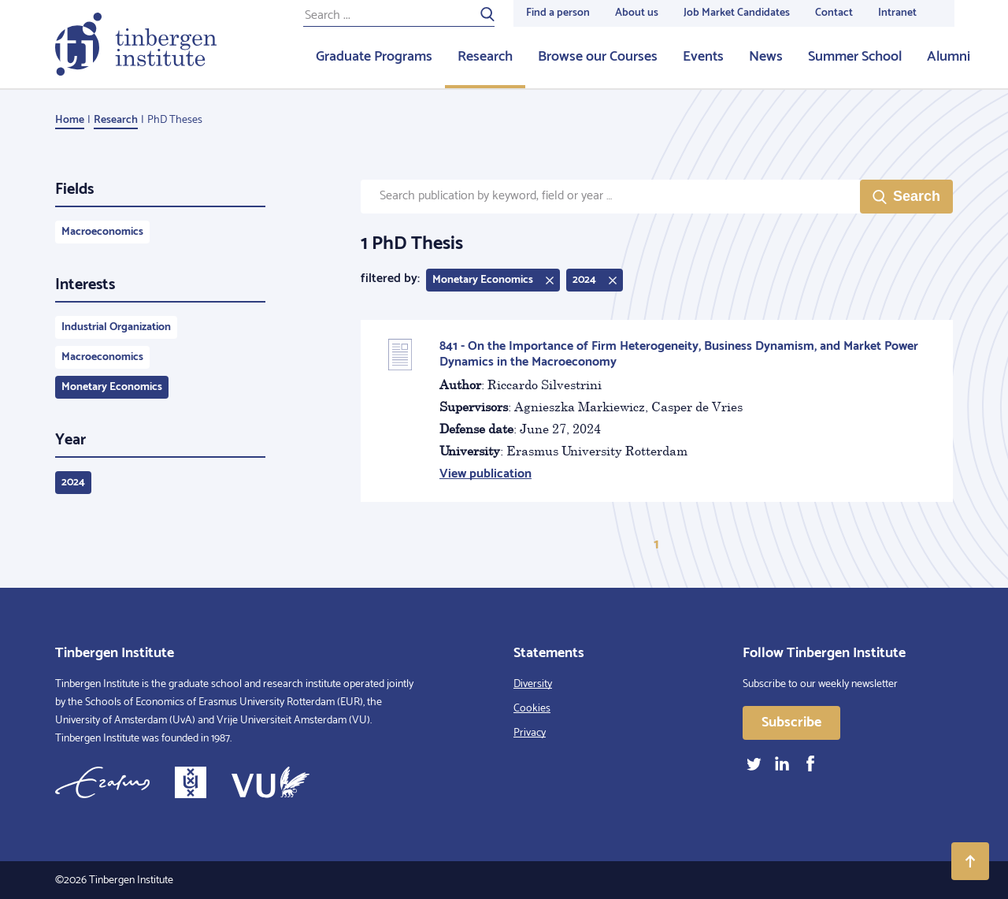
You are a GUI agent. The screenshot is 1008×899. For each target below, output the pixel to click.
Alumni (948, 57)
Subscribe (791, 722)
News (766, 57)
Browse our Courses (598, 57)
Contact (834, 13)
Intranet (897, 13)
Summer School (855, 57)
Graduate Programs (374, 57)
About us (636, 13)
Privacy (529, 733)
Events (703, 57)
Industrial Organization (116, 327)
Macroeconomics (102, 232)
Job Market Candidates (737, 13)
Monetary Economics (111, 387)
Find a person (558, 13)
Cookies (531, 709)
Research (485, 57)
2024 (73, 483)
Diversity (532, 684)
